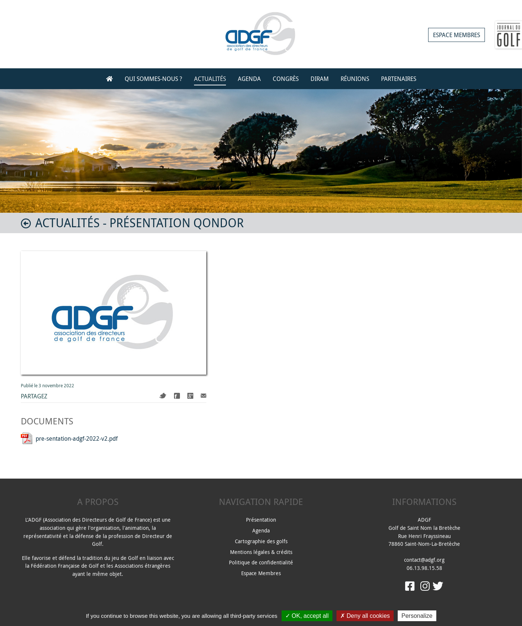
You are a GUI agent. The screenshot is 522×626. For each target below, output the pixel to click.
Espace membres (456, 35)
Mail (203, 396)
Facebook (177, 396)
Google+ (190, 396)
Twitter (163, 395)
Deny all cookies (365, 616)
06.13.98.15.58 (424, 567)
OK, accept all (307, 616)
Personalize (417, 616)
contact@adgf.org (424, 559)
